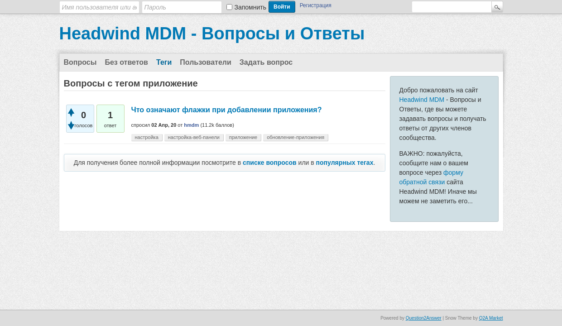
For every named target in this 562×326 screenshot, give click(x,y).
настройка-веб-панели (194, 137)
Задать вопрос (266, 62)
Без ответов (126, 62)
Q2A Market (491, 318)
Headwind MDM (422, 99)
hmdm (191, 125)
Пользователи (205, 62)
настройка (147, 137)
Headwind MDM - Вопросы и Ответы (212, 33)
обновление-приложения (295, 137)
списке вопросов (270, 162)
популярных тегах (345, 162)
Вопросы (80, 62)
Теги (164, 62)
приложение (243, 137)
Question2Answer (424, 318)
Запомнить (251, 7)
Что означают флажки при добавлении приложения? (226, 110)
